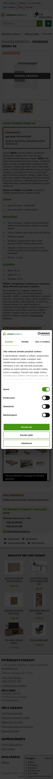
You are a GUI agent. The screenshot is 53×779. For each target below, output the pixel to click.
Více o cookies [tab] (42, 341)
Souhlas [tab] (9, 341)
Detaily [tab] (25, 341)
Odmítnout (26, 443)
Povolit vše (26, 427)
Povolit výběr (26, 435)
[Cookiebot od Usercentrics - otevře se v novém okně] (38, 334)
